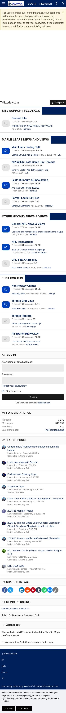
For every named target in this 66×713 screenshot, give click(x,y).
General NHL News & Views (28, 224)
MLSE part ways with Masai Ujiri (26, 323)
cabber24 (49, 206)
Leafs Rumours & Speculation (30, 180)
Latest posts (16, 440)
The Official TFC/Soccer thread (26, 341)
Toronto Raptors (21, 316)
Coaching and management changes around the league (37, 232)
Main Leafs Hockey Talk (26, 147)
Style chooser (9, 653)
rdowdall (14, 608)
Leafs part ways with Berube (25, 155)
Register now (44, 403)
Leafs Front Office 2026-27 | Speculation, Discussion (35, 498)
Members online (18, 602)
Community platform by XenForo (30, 686)
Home (4, 672)
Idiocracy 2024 (18, 293)
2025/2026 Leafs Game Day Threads (33, 162)
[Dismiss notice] (62, 12)
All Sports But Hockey (25, 333)
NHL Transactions (22, 241)
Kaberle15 (24, 608)
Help (4, 666)
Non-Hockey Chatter (24, 285)
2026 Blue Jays (19, 308)
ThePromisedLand (54, 429)
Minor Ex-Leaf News (21, 206)
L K (59, 155)
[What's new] (56, 3)
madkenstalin (32, 344)
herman (27, 129)
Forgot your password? (14, 385)
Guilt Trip (47, 267)
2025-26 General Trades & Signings (28, 250)
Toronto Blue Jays (23, 300)
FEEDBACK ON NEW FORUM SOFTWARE (32, 126)
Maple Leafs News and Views (25, 139)
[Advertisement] (33, 66)
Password (7, 374)
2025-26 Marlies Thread (20, 510)
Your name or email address (17, 362)
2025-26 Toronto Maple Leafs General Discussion (33, 538)
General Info (19, 118)
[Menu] (3, 3)
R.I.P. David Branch (21, 267)
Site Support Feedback (21, 110)
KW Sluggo (30, 326)
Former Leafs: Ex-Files (25, 198)
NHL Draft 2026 (15, 565)
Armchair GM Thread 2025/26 (25, 188)
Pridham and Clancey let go (22, 474)
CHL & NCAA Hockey (24, 259)
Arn (26, 173)
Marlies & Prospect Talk (18, 516)
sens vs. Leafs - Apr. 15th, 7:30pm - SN (30, 170)
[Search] (63, 3)
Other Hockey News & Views (25, 216)
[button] (32, 660)
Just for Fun (12, 278)
